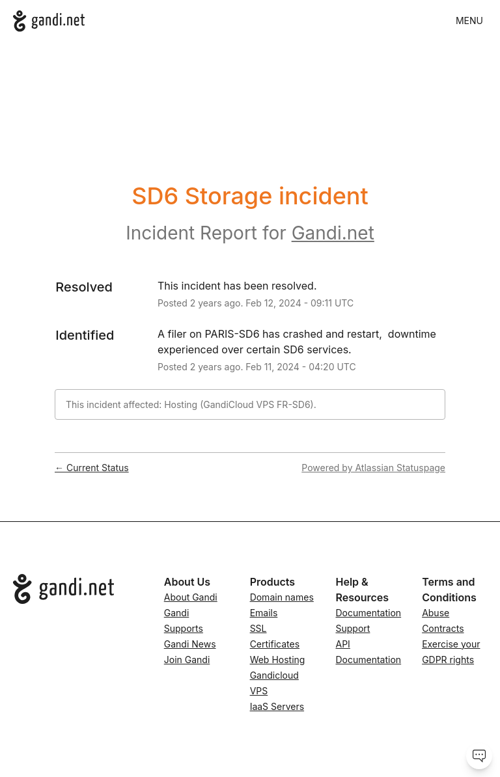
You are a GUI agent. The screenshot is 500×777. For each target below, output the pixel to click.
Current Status (92, 467)
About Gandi (190, 597)
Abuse (435, 612)
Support (353, 628)
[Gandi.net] (49, 21)
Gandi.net (333, 233)
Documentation (369, 612)
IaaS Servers (277, 706)
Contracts (443, 628)
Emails (264, 612)
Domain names (282, 597)
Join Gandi (187, 659)
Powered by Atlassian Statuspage (373, 467)
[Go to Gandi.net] (78, 589)
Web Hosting (277, 659)
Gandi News (190, 643)
